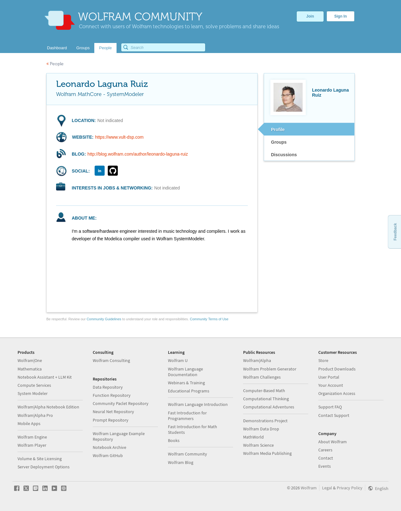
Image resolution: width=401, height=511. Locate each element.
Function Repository (112, 395)
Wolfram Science (258, 445)
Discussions (284, 154)
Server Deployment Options (44, 467)
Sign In (340, 16)
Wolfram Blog (180, 462)
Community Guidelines (103, 319)
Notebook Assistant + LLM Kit (45, 377)
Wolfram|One (30, 360)
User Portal (328, 377)
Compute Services (34, 385)
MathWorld (253, 437)
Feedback (395, 231)
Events (324, 466)
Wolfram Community (187, 454)
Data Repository (108, 387)
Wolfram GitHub (108, 455)
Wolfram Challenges (262, 377)
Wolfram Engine (32, 437)
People (55, 64)
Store (323, 360)
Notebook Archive (109, 447)
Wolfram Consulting (111, 360)
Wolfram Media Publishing (267, 453)
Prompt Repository (110, 420)
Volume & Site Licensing (40, 458)
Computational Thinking (266, 399)
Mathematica (30, 369)
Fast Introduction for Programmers (187, 415)
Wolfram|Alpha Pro (35, 415)
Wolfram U (178, 360)
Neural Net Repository (113, 411)
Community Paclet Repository (120, 403)
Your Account (330, 385)
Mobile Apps (29, 423)
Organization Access (336, 393)
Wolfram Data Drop (261, 429)
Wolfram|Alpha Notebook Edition (48, 407)
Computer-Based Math (264, 390)
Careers (325, 450)
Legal (327, 488)
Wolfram (309, 488)
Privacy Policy (349, 488)
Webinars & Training (186, 383)
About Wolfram (332, 441)
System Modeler (33, 393)
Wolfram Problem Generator (269, 369)
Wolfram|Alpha (257, 360)
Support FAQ (330, 407)
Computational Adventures (268, 407)
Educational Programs (188, 391)
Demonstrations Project (265, 420)
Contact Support (333, 415)
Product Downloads (337, 369)
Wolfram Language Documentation (185, 371)
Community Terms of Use (209, 319)
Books (174, 440)
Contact (325, 458)
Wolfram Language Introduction (198, 404)
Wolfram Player (32, 445)
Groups (279, 142)
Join (310, 16)
